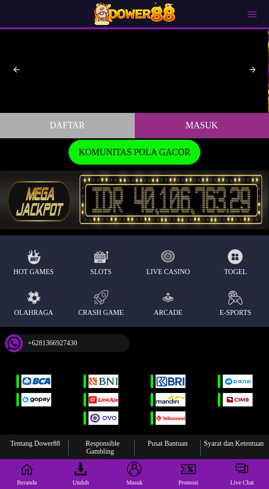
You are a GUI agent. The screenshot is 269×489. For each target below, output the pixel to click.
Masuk (201, 125)
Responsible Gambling (102, 447)
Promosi (188, 474)
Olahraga (33, 303)
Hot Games (33, 262)
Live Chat (242, 474)
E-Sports (236, 303)
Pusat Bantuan (168, 443)
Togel (235, 262)
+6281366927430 (41, 343)
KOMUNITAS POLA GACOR (134, 152)
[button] (16, 69)
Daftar (67, 125)
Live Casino (168, 262)
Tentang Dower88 (35, 443)
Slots (100, 262)
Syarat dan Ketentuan (234, 443)
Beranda (27, 474)
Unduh (81, 474)
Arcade (168, 303)
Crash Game (100, 303)
